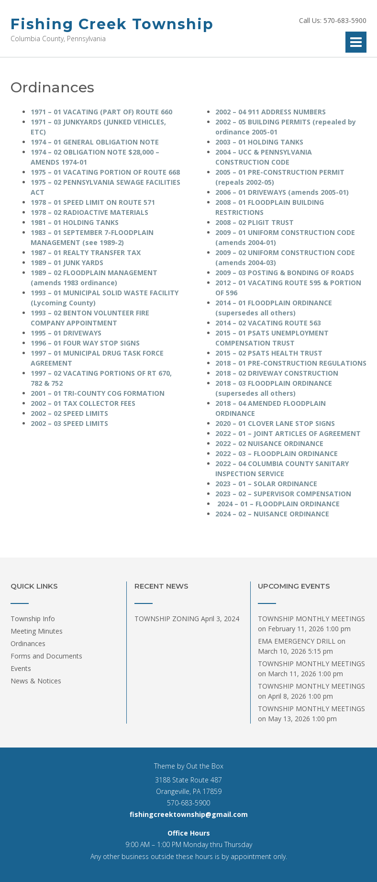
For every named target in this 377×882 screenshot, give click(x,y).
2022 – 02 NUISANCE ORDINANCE (269, 443)
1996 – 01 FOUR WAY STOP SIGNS (85, 342)
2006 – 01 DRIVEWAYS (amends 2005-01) (282, 192)
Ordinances (28, 643)
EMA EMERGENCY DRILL (296, 641)
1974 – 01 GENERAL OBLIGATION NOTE (95, 141)
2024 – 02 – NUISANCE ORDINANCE (272, 513)
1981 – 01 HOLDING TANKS (75, 222)
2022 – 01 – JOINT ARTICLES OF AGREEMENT (288, 433)
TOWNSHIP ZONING (166, 618)
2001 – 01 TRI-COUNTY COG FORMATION (98, 393)
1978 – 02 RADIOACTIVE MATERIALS (89, 212)
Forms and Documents (46, 655)
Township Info (33, 618)
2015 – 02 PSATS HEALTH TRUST (268, 352)
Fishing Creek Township (112, 24)
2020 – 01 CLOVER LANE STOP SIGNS (275, 423)
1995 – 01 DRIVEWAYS (66, 332)
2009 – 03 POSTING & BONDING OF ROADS (284, 272)
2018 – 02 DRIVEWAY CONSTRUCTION (276, 373)
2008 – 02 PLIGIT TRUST (254, 222)
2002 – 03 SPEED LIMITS (69, 423)
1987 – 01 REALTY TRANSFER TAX (86, 252)
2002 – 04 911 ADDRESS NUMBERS (270, 111)
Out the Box (204, 765)
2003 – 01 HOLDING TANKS (259, 141)
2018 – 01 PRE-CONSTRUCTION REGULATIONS (290, 363)
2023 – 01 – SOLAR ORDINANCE (266, 483)
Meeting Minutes (37, 631)
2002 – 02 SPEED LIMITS (69, 413)
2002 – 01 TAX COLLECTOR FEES (83, 403)
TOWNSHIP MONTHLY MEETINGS (311, 618)
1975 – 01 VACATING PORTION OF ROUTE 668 (105, 172)
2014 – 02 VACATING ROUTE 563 (268, 322)
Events (21, 668)
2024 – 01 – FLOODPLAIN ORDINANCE (278, 503)
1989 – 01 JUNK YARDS (67, 262)
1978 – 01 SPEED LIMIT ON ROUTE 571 (93, 202)
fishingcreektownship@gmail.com (189, 814)
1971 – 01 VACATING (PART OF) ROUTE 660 (101, 111)
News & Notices (36, 680)
